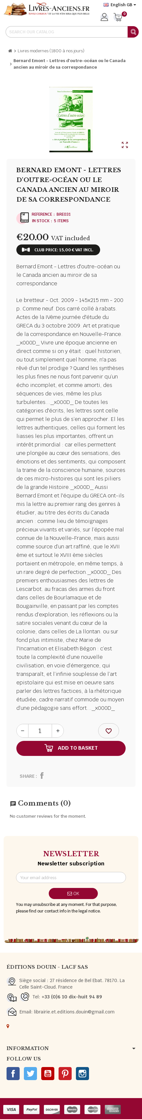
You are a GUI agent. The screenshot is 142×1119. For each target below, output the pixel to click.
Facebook (13, 1073)
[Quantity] (40, 730)
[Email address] (71, 877)
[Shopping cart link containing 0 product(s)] (118, 17)
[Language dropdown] (120, 5)
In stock (40, 221)
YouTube (47, 1073)
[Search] (72, 32)
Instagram (82, 1073)
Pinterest (65, 1073)
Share (27, 776)
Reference (42, 214)
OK (73, 893)
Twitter (30, 1073)
